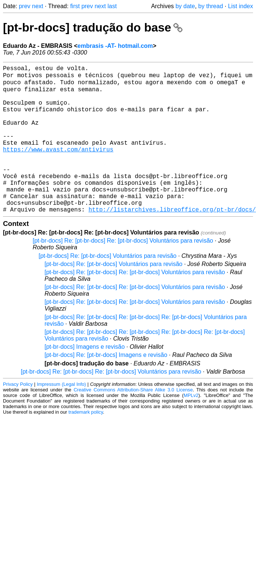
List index (240, 6)
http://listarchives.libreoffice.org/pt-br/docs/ (172, 241)
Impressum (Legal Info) (61, 415)
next (37, 6)
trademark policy (85, 443)
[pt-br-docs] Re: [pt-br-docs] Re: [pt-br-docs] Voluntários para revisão (123, 272)
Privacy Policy (18, 415)
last (112, 6)
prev (24, 6)
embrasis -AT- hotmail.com (115, 46)
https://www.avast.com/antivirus (58, 167)
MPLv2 (191, 427)
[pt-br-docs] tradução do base (93, 27)
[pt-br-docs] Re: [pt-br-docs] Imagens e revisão (106, 386)
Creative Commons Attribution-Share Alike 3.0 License (133, 421)
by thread (210, 6)
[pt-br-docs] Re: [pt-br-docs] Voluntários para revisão (108, 287)
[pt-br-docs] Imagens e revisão (85, 378)
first (75, 6)
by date (185, 6)
